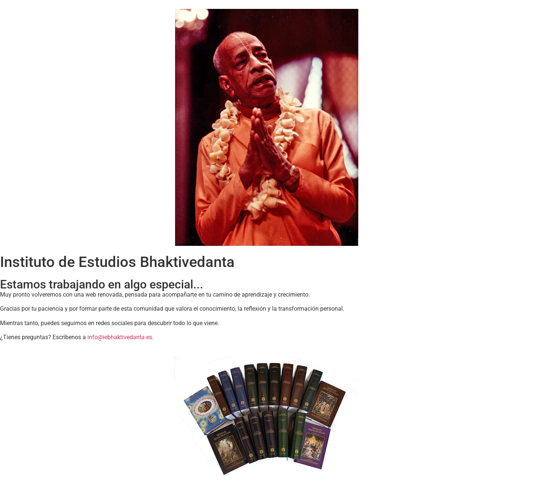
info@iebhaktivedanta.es (119, 337)
